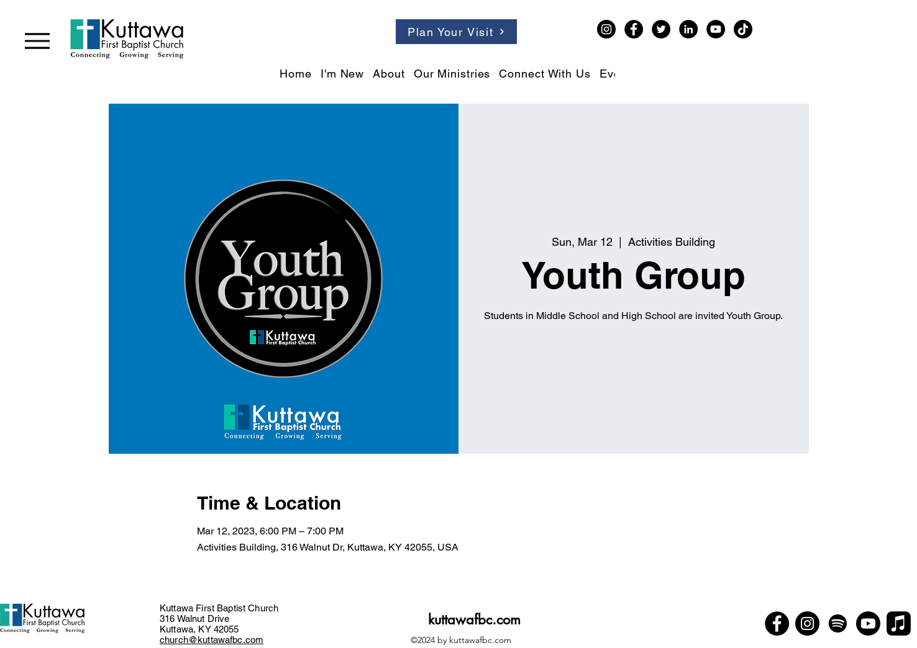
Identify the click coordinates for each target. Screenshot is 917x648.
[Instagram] (606, 29)
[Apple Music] (899, 623)
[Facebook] (633, 29)
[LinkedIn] (688, 29)
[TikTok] (743, 29)
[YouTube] (715, 29)
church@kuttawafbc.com (211, 639)
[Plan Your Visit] (456, 31)
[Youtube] (868, 623)
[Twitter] (661, 29)
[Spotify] (838, 623)
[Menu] (37, 41)
